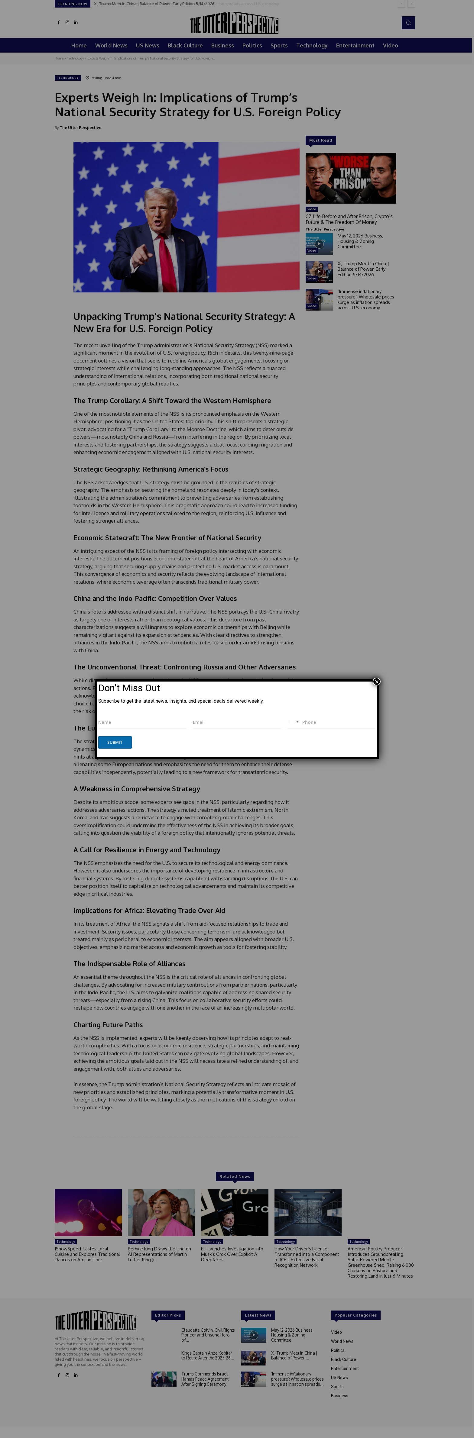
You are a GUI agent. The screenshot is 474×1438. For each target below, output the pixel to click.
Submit (115, 742)
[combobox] (293, 722)
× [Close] (377, 681)
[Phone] (331, 722)
